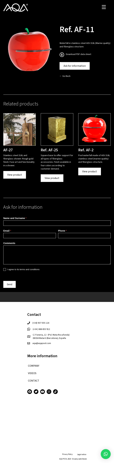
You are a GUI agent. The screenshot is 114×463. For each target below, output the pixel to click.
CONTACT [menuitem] (33, 381)
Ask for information (75, 66)
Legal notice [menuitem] (81, 454)
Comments (9, 243)
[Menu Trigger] (103, 7)
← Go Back (65, 76)
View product (14, 175)
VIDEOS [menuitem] (32, 373)
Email (7, 230)
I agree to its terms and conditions (21, 269)
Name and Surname (14, 218)
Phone (62, 230)
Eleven (84, 459)
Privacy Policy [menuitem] (67, 454)
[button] (106, 454)
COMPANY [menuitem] (33, 366)
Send (9, 284)
